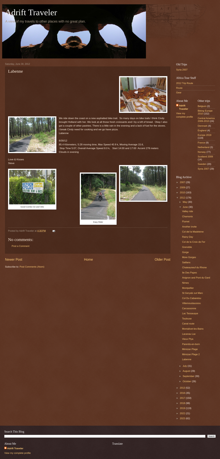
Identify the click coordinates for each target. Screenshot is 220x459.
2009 (183, 187)
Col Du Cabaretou (191, 298)
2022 (183, 413)
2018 (183, 403)
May (185, 202)
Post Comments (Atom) (32, 266)
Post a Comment (20, 246)
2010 (183, 192)
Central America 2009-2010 (206, 120)
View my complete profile (17, 453)
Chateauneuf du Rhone (194, 267)
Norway (202, 152)
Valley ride (187, 211)
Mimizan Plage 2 (191, 354)
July (185, 366)
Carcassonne (189, 308)
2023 (183, 418)
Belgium (202, 106)
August (187, 371)
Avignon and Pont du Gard (196, 277)
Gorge (185, 252)
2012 (183, 197)
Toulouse (187, 318)
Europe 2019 (204, 135)
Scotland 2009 (205, 156)
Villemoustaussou (191, 303)
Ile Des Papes (189, 272)
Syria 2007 (182, 69)
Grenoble (187, 247)
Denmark (202, 126)
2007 (183, 182)
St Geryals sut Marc (192, 293)
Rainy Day (187, 237)
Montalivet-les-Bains (192, 328)
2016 (183, 393)
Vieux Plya (187, 339)
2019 (183, 408)
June (185, 207)
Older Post (162, 259)
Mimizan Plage (190, 349)
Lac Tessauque (190, 313)
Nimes (185, 282)
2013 (183, 387)
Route (179, 88)
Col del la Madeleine (193, 231)
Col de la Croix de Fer (193, 242)
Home (88, 259)
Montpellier (188, 288)
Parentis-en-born (191, 344)
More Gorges (189, 257)
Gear (178, 92)
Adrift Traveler (31, 12)
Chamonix (187, 216)
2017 (183, 398)
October (187, 381)
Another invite (189, 226)
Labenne (186, 359)
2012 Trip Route (184, 83)
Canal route (188, 323)
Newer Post (13, 259)
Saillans (186, 262)
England (202, 130)
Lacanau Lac (189, 334)
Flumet (185, 221)
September (189, 376)
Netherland (203, 147)
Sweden (202, 164)
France (201, 142)
